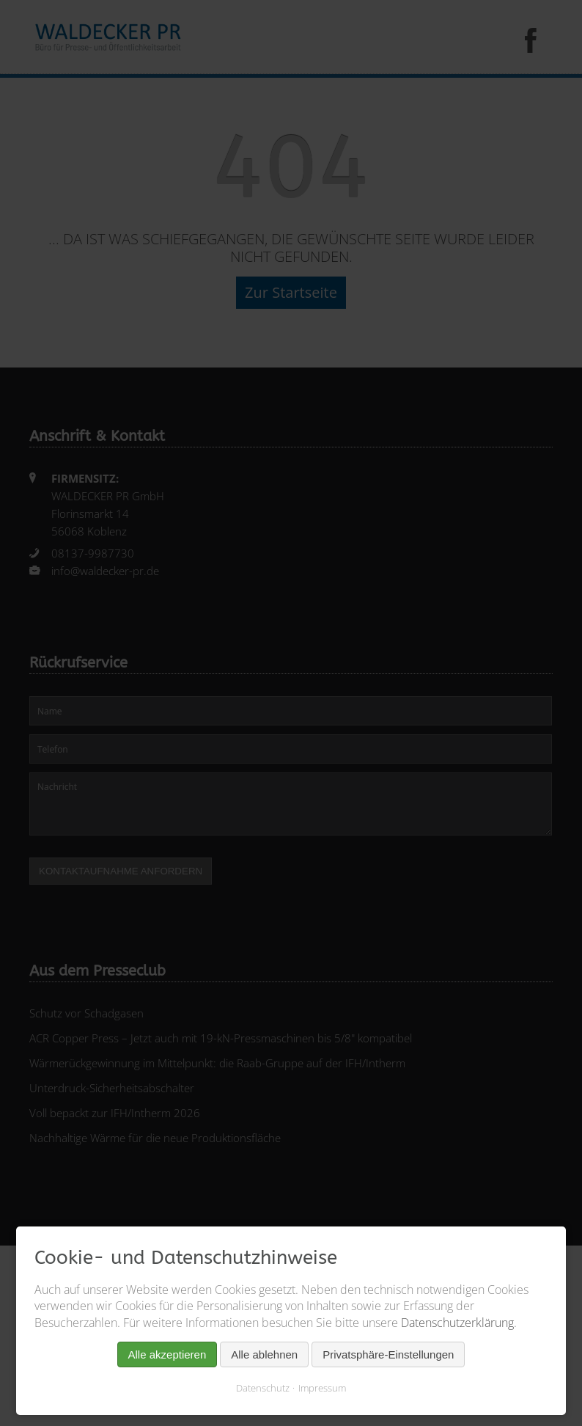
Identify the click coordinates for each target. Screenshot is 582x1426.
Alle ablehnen (264, 1354)
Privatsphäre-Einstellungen (388, 1354)
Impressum (322, 1387)
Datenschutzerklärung (457, 1323)
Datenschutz (263, 1387)
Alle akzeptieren (167, 1354)
